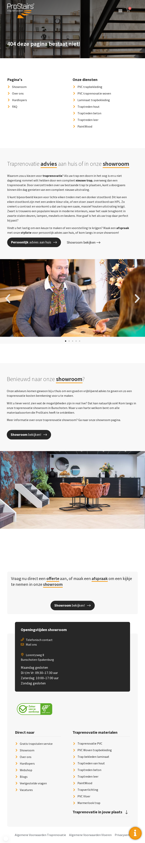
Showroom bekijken (83, 242)
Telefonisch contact (39, 640)
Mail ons (31, 644)
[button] (120, 11)
